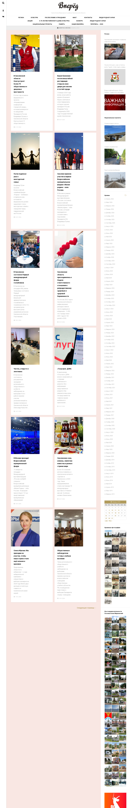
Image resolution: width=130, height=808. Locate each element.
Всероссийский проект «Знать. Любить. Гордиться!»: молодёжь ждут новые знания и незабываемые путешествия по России (115, 88)
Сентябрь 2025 (110, 208)
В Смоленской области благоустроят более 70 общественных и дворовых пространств (42, 48)
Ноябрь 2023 (110, 283)
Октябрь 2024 (110, 245)
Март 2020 (109, 434)
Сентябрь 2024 (110, 249)
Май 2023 (109, 304)
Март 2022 (109, 352)
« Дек (106, 506)
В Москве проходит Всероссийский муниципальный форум (42, 288)
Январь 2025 (110, 235)
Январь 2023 (110, 318)
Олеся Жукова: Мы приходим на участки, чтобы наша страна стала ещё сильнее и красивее (42, 349)
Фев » (110, 506)
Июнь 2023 (109, 300)
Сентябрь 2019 (110, 455)
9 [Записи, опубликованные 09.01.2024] (109, 495)
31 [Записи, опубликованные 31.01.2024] (112, 503)
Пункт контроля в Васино (112, 158)
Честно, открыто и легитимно (40, 231)
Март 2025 (109, 228)
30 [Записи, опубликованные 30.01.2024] (109, 503)
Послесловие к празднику (41, 18)
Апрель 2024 (110, 266)
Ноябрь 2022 (110, 324)
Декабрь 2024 (110, 239)
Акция (88, 18)
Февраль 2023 (110, 314)
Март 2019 (109, 475)
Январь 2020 (110, 441)
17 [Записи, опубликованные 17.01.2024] (112, 498)
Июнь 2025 (109, 218)
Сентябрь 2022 (110, 331)
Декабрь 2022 (110, 321)
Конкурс (33, 24)
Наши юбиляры (87, 24)
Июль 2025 (109, 215)
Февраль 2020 (110, 438)
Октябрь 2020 (110, 410)
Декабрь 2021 (110, 362)
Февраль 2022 (110, 355)
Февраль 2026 (110, 191)
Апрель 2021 (110, 390)
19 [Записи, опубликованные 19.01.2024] (118, 498)
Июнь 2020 (109, 424)
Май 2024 (109, 263)
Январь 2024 (110, 276)
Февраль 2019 (110, 479)
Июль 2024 (109, 256)
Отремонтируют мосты (111, 117)
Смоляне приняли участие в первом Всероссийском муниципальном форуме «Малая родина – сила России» (85, 112)
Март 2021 (109, 393)
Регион (17, 18)
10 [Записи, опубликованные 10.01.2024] (112, 495)
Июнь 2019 (109, 465)
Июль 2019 (109, 462)
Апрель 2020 (110, 431)
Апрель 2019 (110, 472)
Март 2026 (109, 187)
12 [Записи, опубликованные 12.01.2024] (118, 495)
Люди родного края (76, 18)
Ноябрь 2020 (110, 407)
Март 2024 (109, 270)
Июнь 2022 (109, 342)
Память (76, 24)
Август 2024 (109, 252)
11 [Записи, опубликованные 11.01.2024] (115, 495)
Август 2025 (109, 211)
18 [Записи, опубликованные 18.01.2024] (115, 498)
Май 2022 (109, 345)
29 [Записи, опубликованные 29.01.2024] (106, 503)
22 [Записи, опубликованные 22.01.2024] (106, 500)
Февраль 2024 (110, 273)
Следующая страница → (86, 401)
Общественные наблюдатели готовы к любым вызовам (85, 346)
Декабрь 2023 (110, 280)
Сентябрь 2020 (110, 414)
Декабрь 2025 (110, 197)
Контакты (63, 18)
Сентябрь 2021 (110, 372)
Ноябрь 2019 (110, 448)
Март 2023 (109, 311)
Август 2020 (109, 417)
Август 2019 (109, 458)
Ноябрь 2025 (110, 201)
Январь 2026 (110, 194)
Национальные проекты (63, 24)
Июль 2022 (109, 338)
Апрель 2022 (110, 348)
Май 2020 (109, 427)
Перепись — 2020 (100, 24)
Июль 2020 (109, 421)
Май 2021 (109, 386)
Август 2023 (109, 294)
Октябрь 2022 (110, 328)
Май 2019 (109, 469)
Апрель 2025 (110, 225)
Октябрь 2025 (110, 204)
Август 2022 (109, 335)
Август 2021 (109, 376)
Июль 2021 (109, 379)
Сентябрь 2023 (110, 290)
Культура (26, 18)
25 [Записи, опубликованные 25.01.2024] (115, 500)
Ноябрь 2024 (110, 242)
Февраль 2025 (110, 232)
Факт (54, 18)
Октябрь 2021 (110, 369)
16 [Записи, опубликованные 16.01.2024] (109, 498)
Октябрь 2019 (110, 451)
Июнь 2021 (109, 383)
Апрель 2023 (110, 307)
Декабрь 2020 (110, 403)
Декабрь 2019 (110, 445)
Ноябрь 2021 (110, 366)
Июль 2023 (109, 297)
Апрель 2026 (110, 184)
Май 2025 (109, 221)
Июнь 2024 (109, 259)
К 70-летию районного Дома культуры (106, 18)
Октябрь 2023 (110, 287)
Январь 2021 (110, 400)
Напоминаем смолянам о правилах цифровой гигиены (115, 42)
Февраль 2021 (110, 396)
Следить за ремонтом (111, 137)
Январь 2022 (110, 359)
